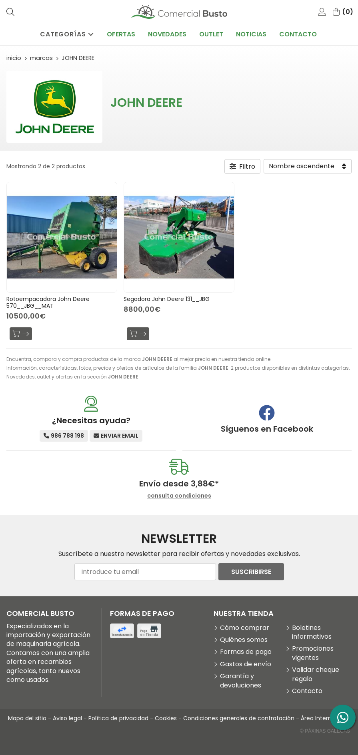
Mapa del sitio (27, 718)
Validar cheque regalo (315, 674)
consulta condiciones (179, 495)
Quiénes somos (244, 639)
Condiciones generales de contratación (238, 718)
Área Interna (318, 718)
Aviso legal (67, 718)
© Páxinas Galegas (325, 731)
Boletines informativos (312, 632)
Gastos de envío (245, 664)
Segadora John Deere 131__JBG (167, 299)
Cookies (166, 718)
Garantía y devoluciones (240, 680)
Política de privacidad (118, 718)
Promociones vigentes (313, 653)
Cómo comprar (244, 628)
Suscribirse (251, 571)
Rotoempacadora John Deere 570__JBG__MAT (48, 302)
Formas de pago (246, 651)
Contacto (307, 691)
